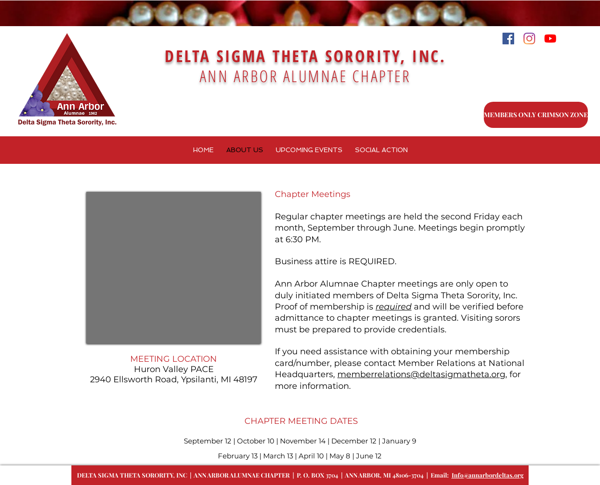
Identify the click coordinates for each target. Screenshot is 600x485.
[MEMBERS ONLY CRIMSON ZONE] (536, 115)
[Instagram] (529, 38)
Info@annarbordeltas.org (487, 475)
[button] (309, 150)
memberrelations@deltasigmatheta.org (421, 374)
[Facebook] (508, 38)
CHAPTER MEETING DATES (300, 421)
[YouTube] (550, 38)
